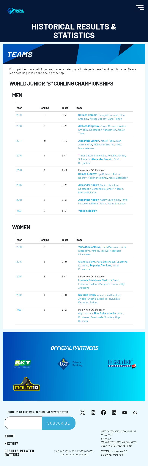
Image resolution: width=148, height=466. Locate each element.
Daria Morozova (110, 246)
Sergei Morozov (109, 126)
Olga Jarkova (85, 313)
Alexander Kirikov (88, 185)
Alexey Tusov (107, 140)
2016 (19, 155)
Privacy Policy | (114, 451)
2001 (19, 199)
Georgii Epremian (108, 114)
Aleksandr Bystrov (88, 126)
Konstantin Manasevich (102, 129)
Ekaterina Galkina (88, 283)
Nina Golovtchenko (105, 313)
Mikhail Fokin (98, 203)
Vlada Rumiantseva (89, 246)
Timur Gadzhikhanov (90, 155)
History (11, 443)
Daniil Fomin (115, 118)
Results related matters (19, 452)
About (10, 436)
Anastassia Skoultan (108, 294)
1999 (18, 210)
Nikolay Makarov (87, 192)
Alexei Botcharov (118, 177)
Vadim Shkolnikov (110, 199)
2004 (19, 170)
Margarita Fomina (109, 283)
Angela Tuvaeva (87, 298)
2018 (19, 126)
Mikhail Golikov (97, 118)
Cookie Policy (112, 454)
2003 (19, 294)
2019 (19, 114)
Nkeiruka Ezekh (110, 280)
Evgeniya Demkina (100, 265)
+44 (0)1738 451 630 (119, 445)
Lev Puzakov (110, 155)
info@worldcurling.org (118, 442)
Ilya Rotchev (104, 173)
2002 (19, 185)
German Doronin (87, 114)
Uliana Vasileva (86, 261)
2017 (19, 140)
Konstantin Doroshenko (92, 188)
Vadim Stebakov (109, 185)
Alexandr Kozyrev (97, 177)
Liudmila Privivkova (89, 280)
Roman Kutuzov (87, 173)
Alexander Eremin (88, 140)
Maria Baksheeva (105, 261)
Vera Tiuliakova (99, 250)
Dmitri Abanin (115, 188)
